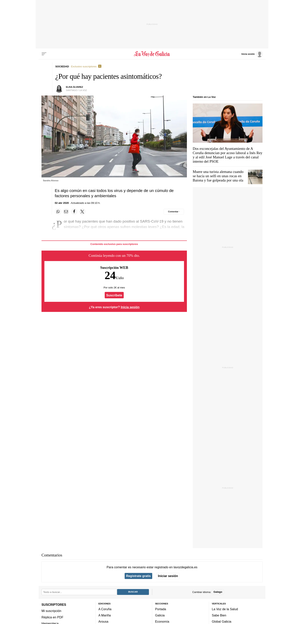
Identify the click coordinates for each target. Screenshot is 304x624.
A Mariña (104, 615)
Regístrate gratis (138, 576)
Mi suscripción (51, 611)
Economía (162, 621)
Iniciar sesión (168, 576)
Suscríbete (114, 295)
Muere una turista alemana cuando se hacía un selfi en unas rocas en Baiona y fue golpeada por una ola (218, 176)
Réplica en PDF (52, 617)
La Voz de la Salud (225, 609)
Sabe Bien (219, 615)
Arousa (103, 621)
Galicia (160, 615)
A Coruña (104, 609)
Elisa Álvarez (74, 87)
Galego (217, 591)
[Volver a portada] (152, 54)
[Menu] (44, 54)
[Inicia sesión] (252, 53)
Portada (160, 609)
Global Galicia (221, 621)
